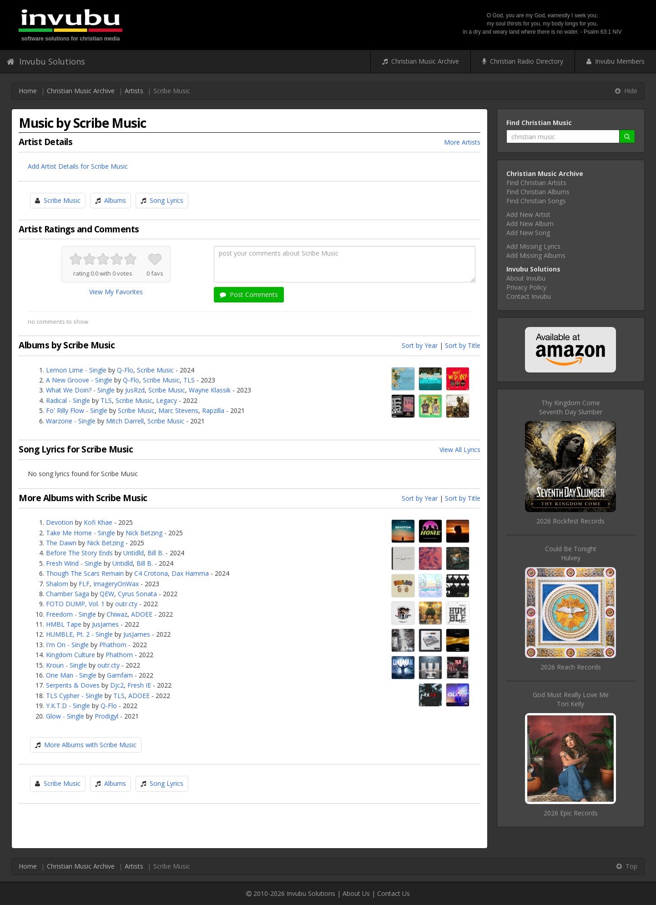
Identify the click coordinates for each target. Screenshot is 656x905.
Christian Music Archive (420, 61)
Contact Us (393, 893)
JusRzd (135, 390)
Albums (115, 200)
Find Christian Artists (536, 182)
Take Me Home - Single (80, 532)
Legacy (166, 400)
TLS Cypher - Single (74, 695)
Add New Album (530, 223)
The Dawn (61, 542)
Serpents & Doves (73, 685)
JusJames (105, 624)
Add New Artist (528, 214)
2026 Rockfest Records (570, 521)
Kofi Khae (98, 522)
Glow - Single (65, 716)
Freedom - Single (71, 614)
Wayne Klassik (210, 390)
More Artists (462, 142)
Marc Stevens (178, 410)
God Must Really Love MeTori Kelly (571, 699)
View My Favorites (116, 291)
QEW (107, 593)
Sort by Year (420, 345)
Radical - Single (68, 400)
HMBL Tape (63, 624)
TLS (189, 380)
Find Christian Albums (538, 191)
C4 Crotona (151, 573)
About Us (356, 893)
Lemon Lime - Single (76, 370)
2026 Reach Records (570, 667)
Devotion (59, 522)
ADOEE (141, 614)
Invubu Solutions (46, 61)
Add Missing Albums (535, 255)
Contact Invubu (528, 296)
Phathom (112, 644)
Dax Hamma (190, 573)
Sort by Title (462, 345)
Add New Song (528, 232)
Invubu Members (615, 61)
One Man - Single (71, 675)
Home (28, 90)
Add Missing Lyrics (533, 246)
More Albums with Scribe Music (90, 744)
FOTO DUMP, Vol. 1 (75, 603)
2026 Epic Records (571, 813)
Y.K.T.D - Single (68, 705)
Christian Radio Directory (522, 61)
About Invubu (525, 278)
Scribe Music (62, 200)
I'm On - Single (67, 644)
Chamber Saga (67, 593)
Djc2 (117, 685)
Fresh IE (139, 685)
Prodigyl (106, 716)
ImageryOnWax (116, 583)
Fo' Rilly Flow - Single (76, 410)
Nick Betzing (144, 532)
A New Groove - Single (79, 380)
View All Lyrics (459, 449)
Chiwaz (116, 614)
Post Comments (249, 294)
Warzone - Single (71, 421)
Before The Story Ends (79, 552)
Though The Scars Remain (85, 573)
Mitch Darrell (125, 421)
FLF (84, 583)
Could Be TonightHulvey (570, 553)
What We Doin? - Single (80, 390)
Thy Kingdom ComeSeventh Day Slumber (570, 407)
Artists (134, 90)
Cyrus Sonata (137, 593)
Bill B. (155, 552)
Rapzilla (213, 410)
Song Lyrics (166, 200)
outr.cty (126, 603)
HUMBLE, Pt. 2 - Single (79, 634)
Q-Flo (125, 370)
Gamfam (120, 675)
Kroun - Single (66, 665)
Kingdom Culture (70, 654)
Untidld (133, 552)
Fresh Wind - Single (74, 563)
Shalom (57, 583)
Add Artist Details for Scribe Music (78, 166)
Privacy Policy (526, 287)
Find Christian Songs (536, 200)
